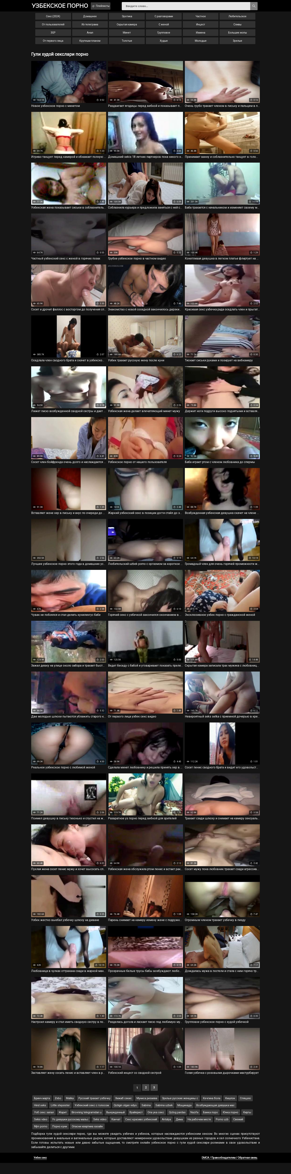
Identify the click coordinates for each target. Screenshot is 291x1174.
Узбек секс (40, 1168)
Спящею (245, 1109)
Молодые (201, 43)
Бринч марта (42, 1109)
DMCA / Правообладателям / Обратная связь (229, 1168)
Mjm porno (40, 1137)
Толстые (127, 43)
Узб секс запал (44, 1123)
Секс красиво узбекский (141, 1130)
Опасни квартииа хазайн (87, 1137)
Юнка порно (230, 1123)
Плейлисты (112, 6)
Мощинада (184, 1116)
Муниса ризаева (147, 1109)
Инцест (200, 27)
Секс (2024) (53, 19)
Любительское (237, 19)
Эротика (127, 19)
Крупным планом (89, 43)
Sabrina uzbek (164, 1116)
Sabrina (146, 1116)
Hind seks (40, 1116)
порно (63, 6)
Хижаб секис (123, 1109)
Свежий (238, 1130)
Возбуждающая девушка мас (215, 1116)
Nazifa (194, 1123)
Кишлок (230, 1109)
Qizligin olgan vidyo (125, 1116)
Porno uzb (222, 1130)
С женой (164, 27)
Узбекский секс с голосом (92, 1116)
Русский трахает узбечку (94, 1109)
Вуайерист (136, 1123)
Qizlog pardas (177, 1123)
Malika (70, 1109)
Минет (127, 35)
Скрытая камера (127, 27)
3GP (53, 35)
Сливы (237, 27)
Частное (201, 19)
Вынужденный (115, 1123)
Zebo (58, 1109)
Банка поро (210, 1123)
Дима (179, 1130)
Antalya (166, 1130)
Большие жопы (237, 35)
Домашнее (90, 19)
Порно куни (59, 1137)
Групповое (163, 35)
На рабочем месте (199, 1130)
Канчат (115, 1130)
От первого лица (53, 43)
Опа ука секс (156, 1123)
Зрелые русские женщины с (180, 1109)
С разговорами (164, 19)
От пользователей (53, 27)
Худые (164, 43)
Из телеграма (90, 27)
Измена (200, 35)
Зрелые (237, 43)
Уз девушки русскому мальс (70, 1130)
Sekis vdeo (40, 1130)
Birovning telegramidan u (87, 1123)
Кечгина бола (211, 1109)
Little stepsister (60, 1116)
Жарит (63, 1123)
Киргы (247, 1123)
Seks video (100, 1130)
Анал (90, 35)
